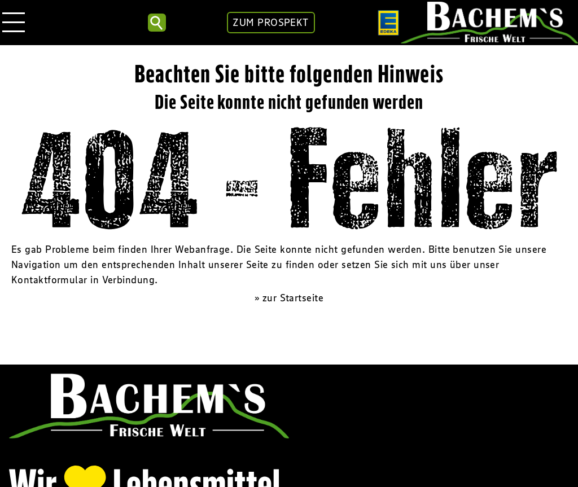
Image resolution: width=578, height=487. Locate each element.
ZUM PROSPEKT (270, 22)
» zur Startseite (289, 298)
